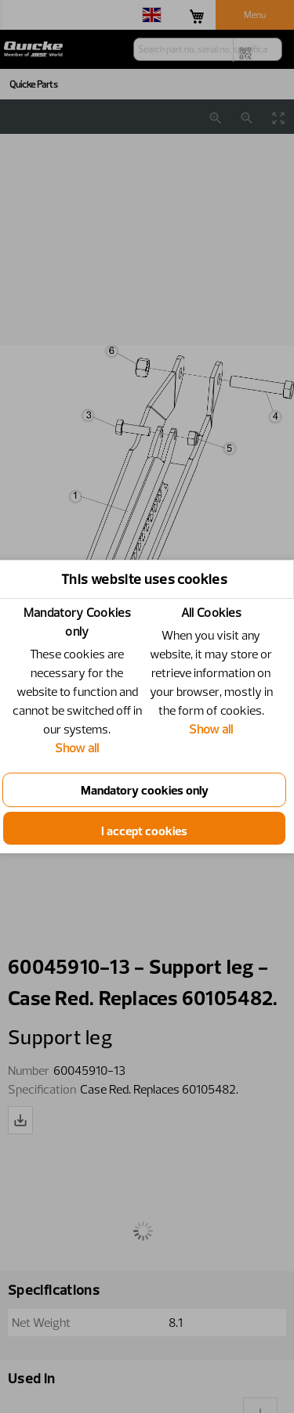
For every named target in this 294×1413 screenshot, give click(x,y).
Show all (81, 747)
